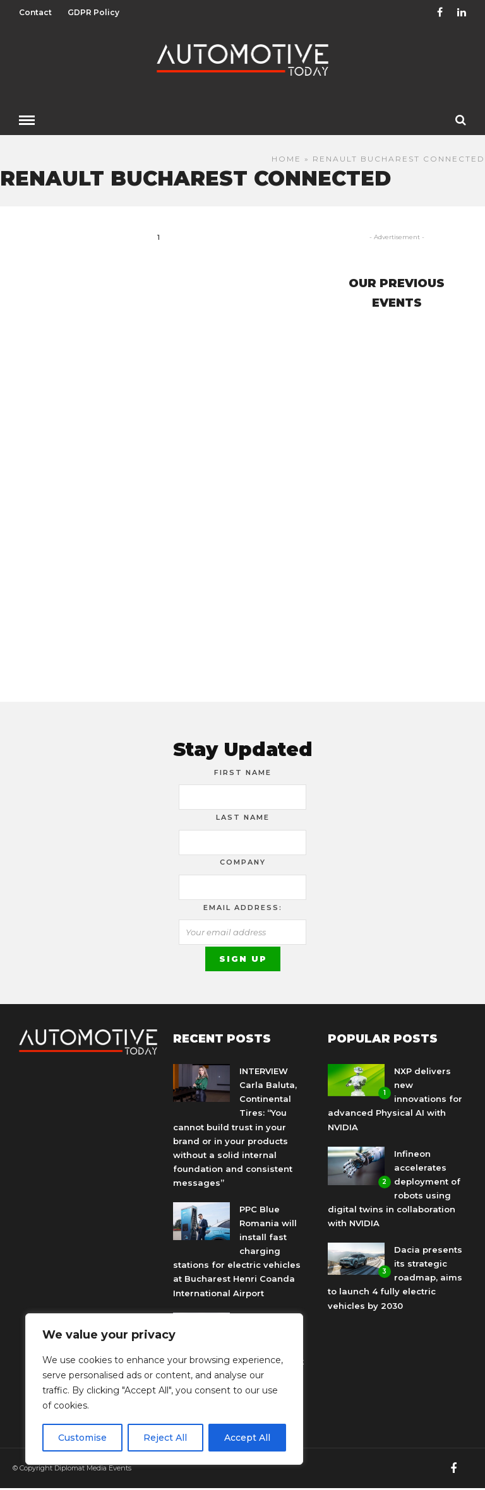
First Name (243, 772)
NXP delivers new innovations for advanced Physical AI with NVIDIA (395, 1099)
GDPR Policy (93, 12)
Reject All (165, 1437)
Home (286, 158)
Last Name (243, 817)
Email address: (242, 907)
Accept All (247, 1437)
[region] (164, 1389)
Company (243, 862)
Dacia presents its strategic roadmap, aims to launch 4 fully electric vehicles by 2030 (395, 1277)
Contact (35, 12)
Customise (82, 1437)
